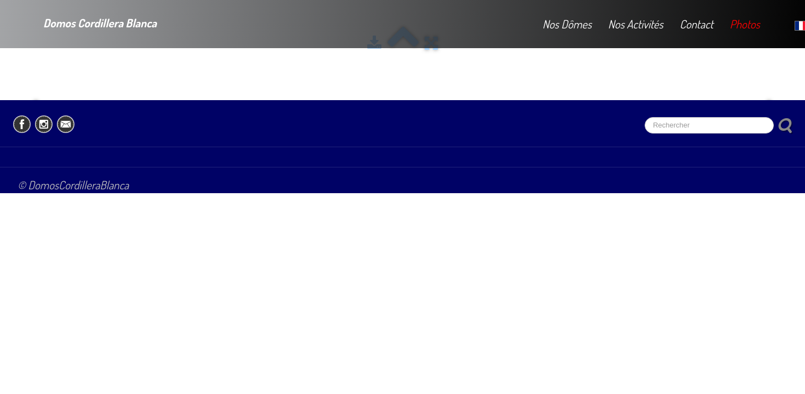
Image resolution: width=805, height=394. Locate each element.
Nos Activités (635, 23)
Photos (744, 23)
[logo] (87, 21)
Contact (697, 23)
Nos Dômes (567, 23)
